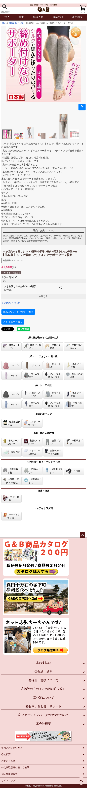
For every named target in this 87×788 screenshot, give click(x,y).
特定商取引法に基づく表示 (15, 767)
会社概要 (6, 754)
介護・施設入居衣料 (43, 433)
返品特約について (10, 303)
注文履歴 (77, 17)
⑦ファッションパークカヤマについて (43, 715)
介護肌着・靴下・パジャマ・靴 (43, 462)
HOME (4, 23)
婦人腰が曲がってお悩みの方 (43, 337)
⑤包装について (43, 697)
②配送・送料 (43, 671)
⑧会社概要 (43, 723)
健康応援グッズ (16, 23)
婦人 (7, 17)
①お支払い (43, 663)
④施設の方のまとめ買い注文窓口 (43, 689)
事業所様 (57, 17)
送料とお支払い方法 (11, 748)
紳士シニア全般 (43, 385)
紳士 (21, 17)
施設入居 (38, 17)
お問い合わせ (8, 761)
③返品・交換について (43, 680)
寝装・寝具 (43, 490)
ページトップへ (82, 535)
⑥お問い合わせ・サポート (43, 706)
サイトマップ (8, 780)
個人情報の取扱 (9, 774)
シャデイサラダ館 (43, 508)
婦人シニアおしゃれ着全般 (43, 356)
